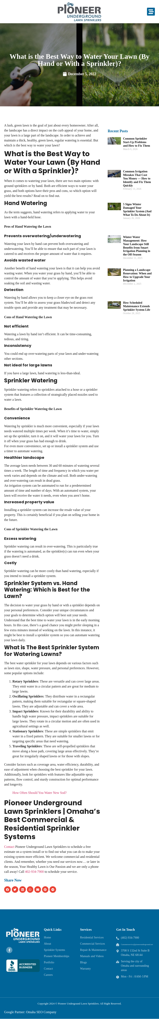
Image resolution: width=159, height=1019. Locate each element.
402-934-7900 (34, 871)
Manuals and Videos (92, 956)
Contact (9, 846)
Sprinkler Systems (54, 949)
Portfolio (49, 962)
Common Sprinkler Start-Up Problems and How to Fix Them (136, 142)
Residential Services (92, 937)
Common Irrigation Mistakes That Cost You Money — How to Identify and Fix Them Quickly (137, 178)
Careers (48, 974)
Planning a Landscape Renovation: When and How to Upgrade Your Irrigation (137, 275)
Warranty (85, 968)
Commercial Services (92, 943)
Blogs (83, 962)
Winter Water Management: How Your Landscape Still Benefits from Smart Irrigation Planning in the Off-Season (136, 246)
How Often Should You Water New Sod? (39, 792)
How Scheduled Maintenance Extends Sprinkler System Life (136, 306)
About (47, 943)
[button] (151, 12)
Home (47, 937)
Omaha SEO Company (41, 1012)
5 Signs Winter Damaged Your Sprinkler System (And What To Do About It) (137, 209)
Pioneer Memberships (56, 956)
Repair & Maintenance (93, 949)
